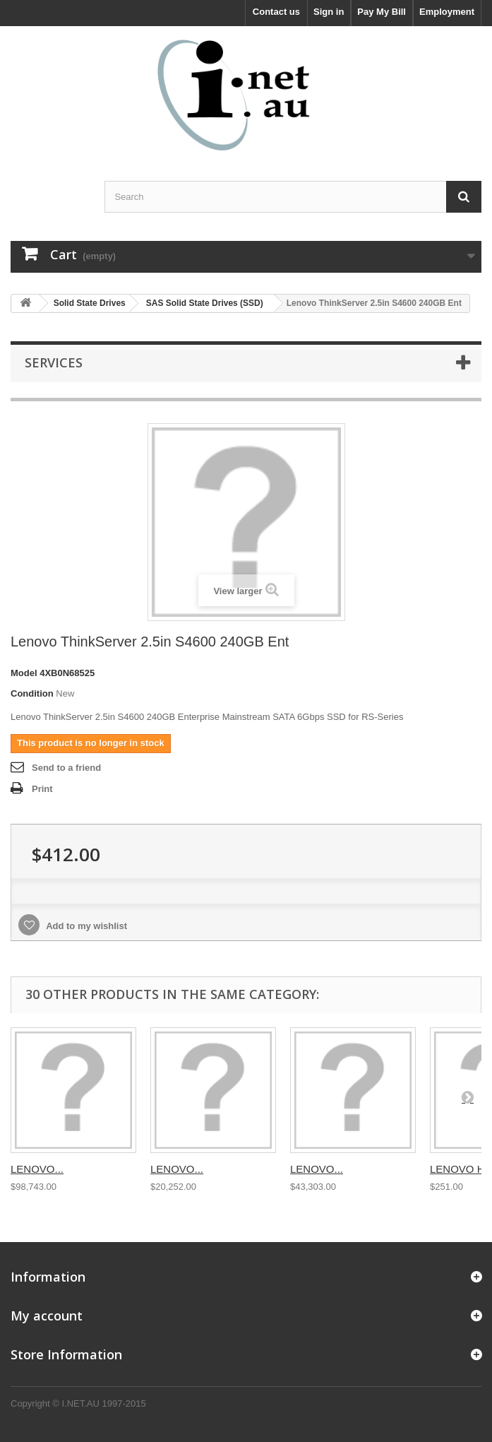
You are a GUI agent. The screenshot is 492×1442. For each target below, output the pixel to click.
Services (54, 362)
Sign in (328, 11)
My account (47, 1315)
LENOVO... (37, 1169)
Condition (32, 693)
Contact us (276, 11)
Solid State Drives (90, 303)
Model (24, 673)
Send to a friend (66, 767)
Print (42, 789)
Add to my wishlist (85, 926)
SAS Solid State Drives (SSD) (204, 303)
